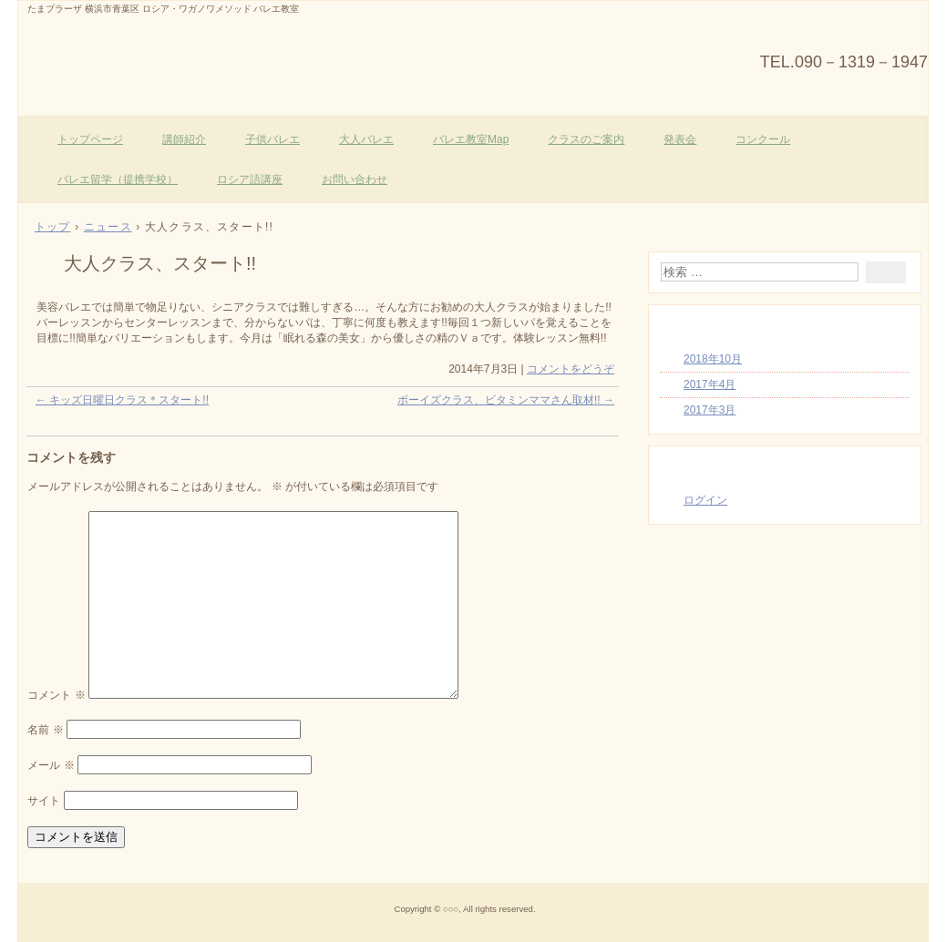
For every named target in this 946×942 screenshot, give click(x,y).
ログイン (705, 500)
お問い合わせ (354, 179)
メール (50, 765)
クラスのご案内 (586, 139)
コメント (56, 695)
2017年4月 (709, 384)
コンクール (762, 139)
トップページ (90, 139)
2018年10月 (713, 359)
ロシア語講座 (250, 179)
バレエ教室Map (471, 139)
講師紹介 (184, 139)
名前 (45, 729)
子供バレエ (272, 139)
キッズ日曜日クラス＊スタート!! (122, 400)
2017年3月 (709, 410)
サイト (43, 800)
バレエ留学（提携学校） (117, 179)
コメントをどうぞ (570, 369)
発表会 (679, 139)
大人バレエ (366, 139)
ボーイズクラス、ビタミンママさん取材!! (505, 400)
